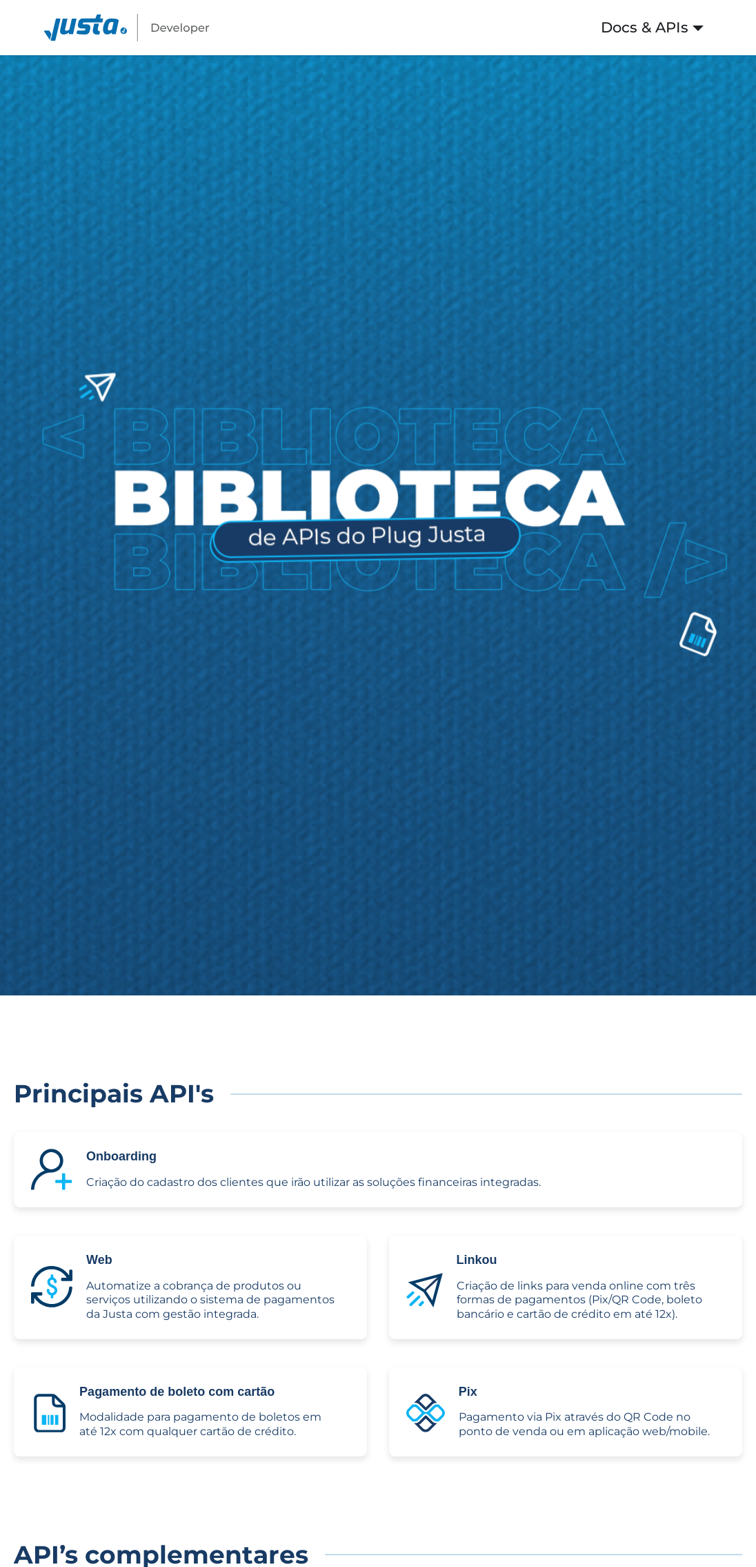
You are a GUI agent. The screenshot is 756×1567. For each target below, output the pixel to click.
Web (99, 1260)
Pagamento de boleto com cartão (177, 1392)
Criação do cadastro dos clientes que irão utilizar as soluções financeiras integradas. (313, 1182)
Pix (468, 1392)
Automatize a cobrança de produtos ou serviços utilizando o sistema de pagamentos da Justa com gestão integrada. (210, 1300)
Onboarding (121, 1156)
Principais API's (114, 1093)
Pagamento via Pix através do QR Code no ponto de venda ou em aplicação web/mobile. (584, 1424)
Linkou (477, 1260)
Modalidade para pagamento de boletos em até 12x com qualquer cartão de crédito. (200, 1424)
